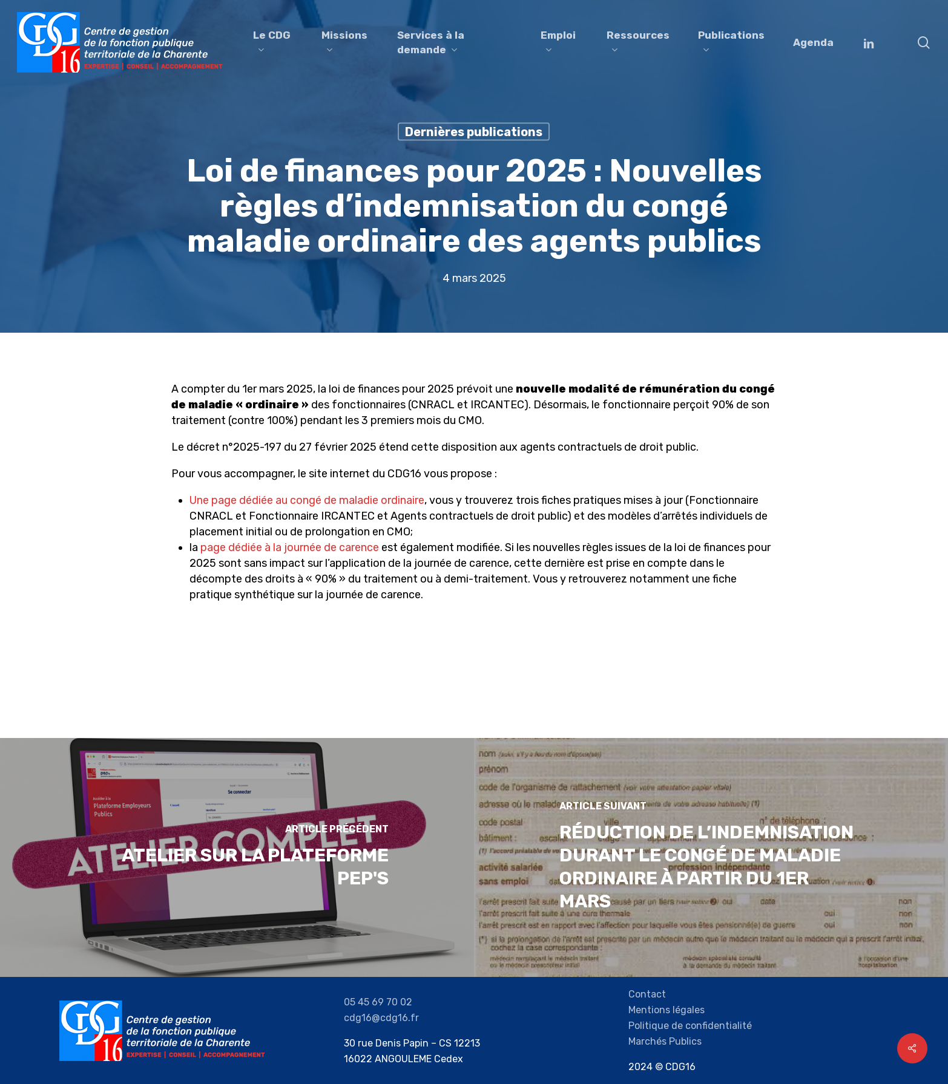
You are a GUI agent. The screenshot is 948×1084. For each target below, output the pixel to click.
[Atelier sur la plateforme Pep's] (237, 857)
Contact (647, 994)
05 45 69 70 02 (378, 1002)
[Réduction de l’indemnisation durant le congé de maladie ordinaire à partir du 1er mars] (711, 857)
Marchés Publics (665, 1041)
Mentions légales (666, 1010)
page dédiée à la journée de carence (289, 547)
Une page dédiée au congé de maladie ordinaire (306, 500)
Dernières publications (473, 132)
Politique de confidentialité (690, 1025)
